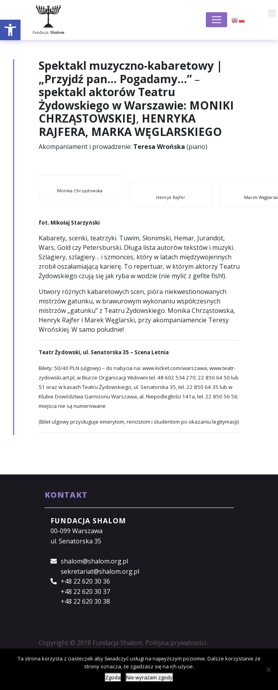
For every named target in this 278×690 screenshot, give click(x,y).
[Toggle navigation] (216, 20)
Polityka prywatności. (176, 642)
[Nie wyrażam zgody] (268, 669)
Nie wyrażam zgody (149, 677)
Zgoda (113, 677)
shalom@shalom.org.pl (94, 561)
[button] (10, 30)
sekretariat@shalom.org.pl (100, 571)
